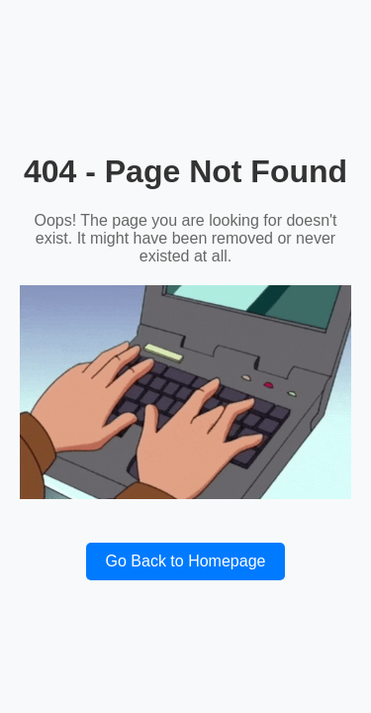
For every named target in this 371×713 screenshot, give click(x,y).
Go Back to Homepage (186, 561)
